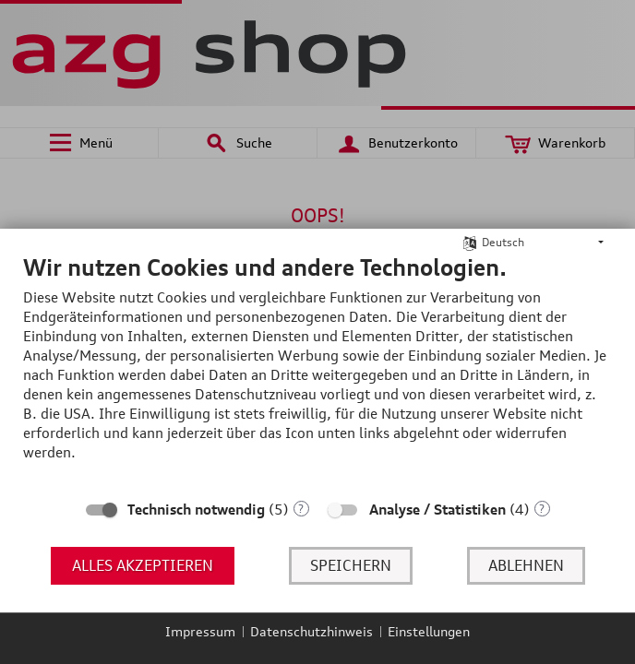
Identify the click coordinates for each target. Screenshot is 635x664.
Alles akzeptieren (142, 565)
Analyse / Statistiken (437, 509)
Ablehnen (526, 565)
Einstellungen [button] (429, 631)
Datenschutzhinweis (311, 631)
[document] (317, 371)
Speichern (350, 565)
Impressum (200, 631)
